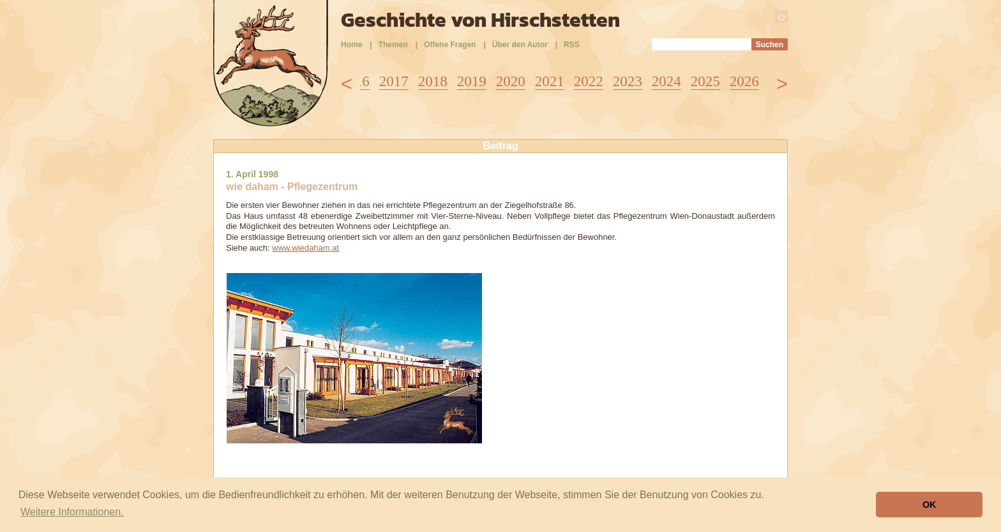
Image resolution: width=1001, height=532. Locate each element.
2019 (471, 81)
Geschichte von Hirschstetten (480, 19)
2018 (433, 81)
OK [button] (929, 504)
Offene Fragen (450, 44)
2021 (549, 81)
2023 (627, 81)
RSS (572, 44)
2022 (588, 81)
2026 (744, 81)
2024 (666, 81)
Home (351, 44)
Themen (393, 44)
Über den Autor (520, 44)
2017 (394, 81)
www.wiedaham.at (305, 248)
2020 (510, 81)
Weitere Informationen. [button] (72, 511)
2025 (705, 81)
